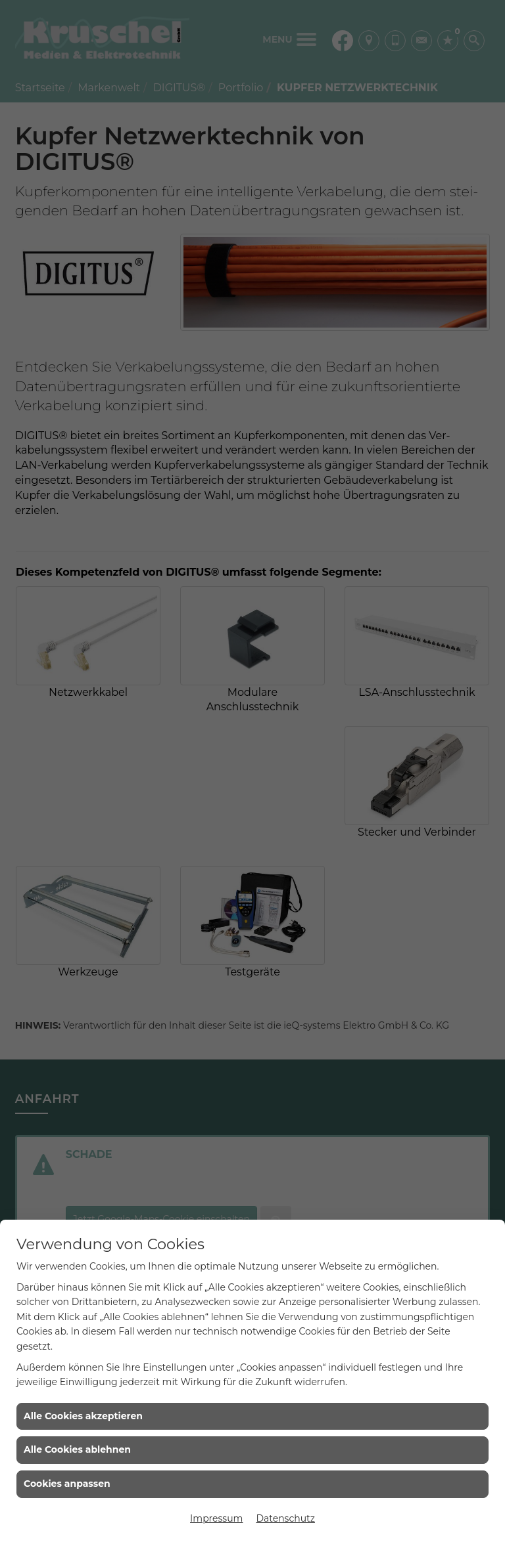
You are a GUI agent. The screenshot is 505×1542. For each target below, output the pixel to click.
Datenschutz (285, 1518)
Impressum (216, 1518)
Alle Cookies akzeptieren (83, 1416)
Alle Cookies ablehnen (77, 1449)
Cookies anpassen (67, 1483)
